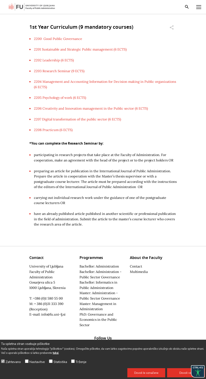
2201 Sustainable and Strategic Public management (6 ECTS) (80, 49)
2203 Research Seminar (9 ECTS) (59, 71)
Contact (136, 266)
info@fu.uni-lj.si (53, 314)
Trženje (81, 362)
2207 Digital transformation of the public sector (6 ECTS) (77, 119)
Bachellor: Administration (99, 266)
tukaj (55, 353)
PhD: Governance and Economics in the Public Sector (98, 319)
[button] (146, 372)
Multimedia (139, 272)
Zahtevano (13, 362)
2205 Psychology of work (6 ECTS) (60, 97)
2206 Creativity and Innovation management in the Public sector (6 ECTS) (91, 108)
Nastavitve (37, 362)
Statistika (60, 362)
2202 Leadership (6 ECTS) (54, 60)
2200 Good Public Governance (58, 39)
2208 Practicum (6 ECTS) (53, 130)
